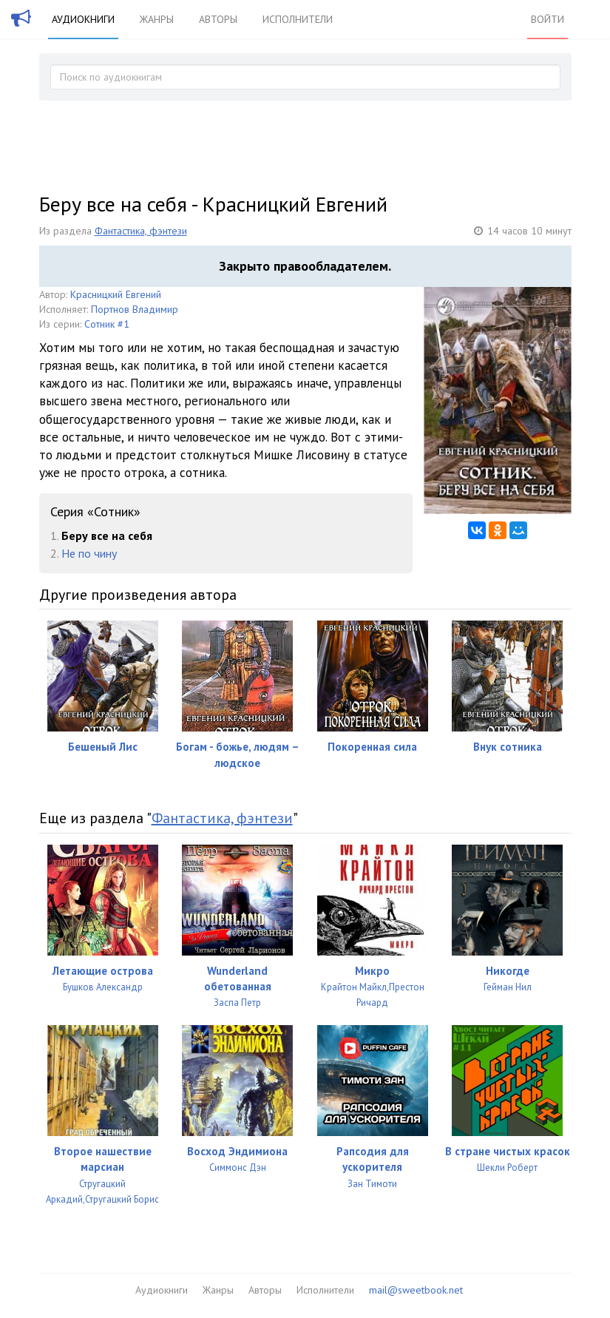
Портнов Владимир (134, 309)
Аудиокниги (83, 19)
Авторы (218, 19)
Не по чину (89, 553)
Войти (547, 19)
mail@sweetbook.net (416, 1290)
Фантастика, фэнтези (141, 230)
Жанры (157, 19)
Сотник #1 (106, 324)
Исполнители (297, 19)
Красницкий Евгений (115, 294)
